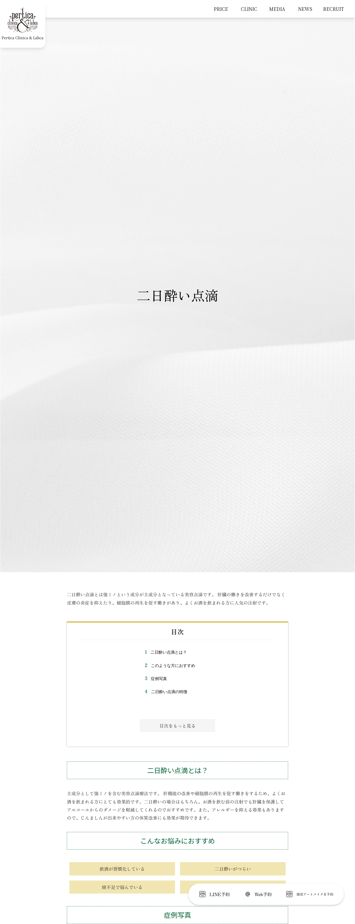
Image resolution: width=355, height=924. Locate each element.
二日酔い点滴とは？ (169, 652)
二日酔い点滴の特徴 (169, 692)
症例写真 (159, 679)
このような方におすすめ (173, 665)
